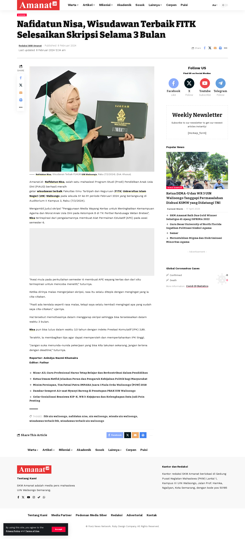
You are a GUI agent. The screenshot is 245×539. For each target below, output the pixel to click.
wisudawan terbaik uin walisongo (83, 428)
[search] (208, 5)
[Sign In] (195, 5)
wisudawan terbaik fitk (45, 428)
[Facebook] (173, 86)
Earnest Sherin (175, 212)
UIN (43, 195)
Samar (174, 236)
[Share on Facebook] (204, 48)
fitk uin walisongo (56, 423)
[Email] (215, 48)
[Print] (220, 48)
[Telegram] (220, 86)
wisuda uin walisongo (124, 423)
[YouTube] (29, 505)
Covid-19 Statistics (197, 290)
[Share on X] (209, 48)
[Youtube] (205, 86)
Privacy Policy (14, 531)
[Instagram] (34, 505)
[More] (225, 48)
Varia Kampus (174, 187)
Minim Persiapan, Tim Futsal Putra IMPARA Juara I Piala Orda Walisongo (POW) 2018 (93, 391)
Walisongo (55, 195)
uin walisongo (99, 423)
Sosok (22, 15)
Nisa (53, 217)
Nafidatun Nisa (45, 174)
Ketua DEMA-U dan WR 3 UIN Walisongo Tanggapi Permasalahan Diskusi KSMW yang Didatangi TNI (193, 199)
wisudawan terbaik (51, 190)
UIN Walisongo (92, 174)
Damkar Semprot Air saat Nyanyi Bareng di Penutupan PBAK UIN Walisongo (88, 397)
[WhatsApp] (45, 505)
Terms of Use (35, 531)
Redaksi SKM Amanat (32, 45)
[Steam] (40, 505)
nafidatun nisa (78, 423)
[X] (189, 86)
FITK (120, 190)
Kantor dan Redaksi (176, 474)
